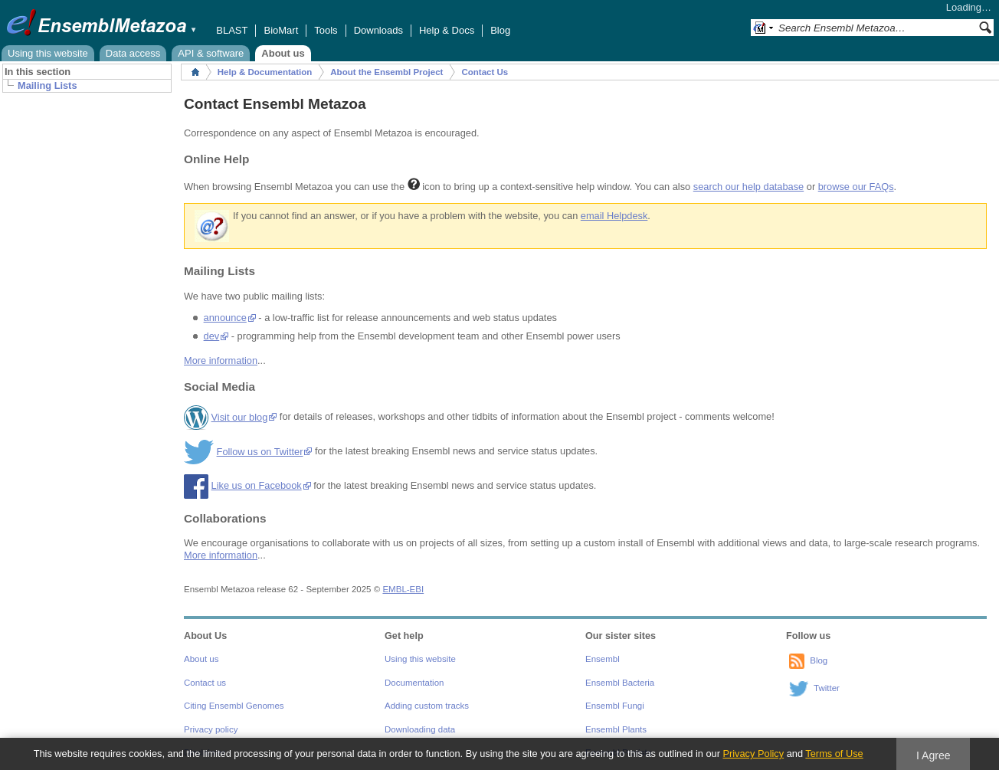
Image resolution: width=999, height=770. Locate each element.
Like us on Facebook (256, 485)
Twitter (827, 688)
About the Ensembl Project (386, 72)
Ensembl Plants (616, 729)
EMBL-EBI (403, 589)
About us (282, 53)
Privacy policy (210, 729)
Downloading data (420, 729)
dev (212, 336)
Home (195, 72)
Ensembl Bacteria (619, 682)
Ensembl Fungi (614, 705)
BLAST (231, 30)
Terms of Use (834, 753)
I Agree (933, 755)
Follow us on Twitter (260, 451)
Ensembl (602, 659)
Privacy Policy (753, 753)
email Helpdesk (614, 215)
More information (220, 360)
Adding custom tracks (427, 705)
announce (225, 317)
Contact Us (484, 72)
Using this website (48, 53)
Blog (500, 30)
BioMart (281, 30)
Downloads (378, 30)
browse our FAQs (856, 186)
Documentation (414, 682)
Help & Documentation (265, 72)
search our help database (748, 186)
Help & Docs (446, 30)
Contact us (205, 682)
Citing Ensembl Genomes (234, 705)
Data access (133, 53)
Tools (325, 30)
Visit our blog (239, 417)
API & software (211, 53)
